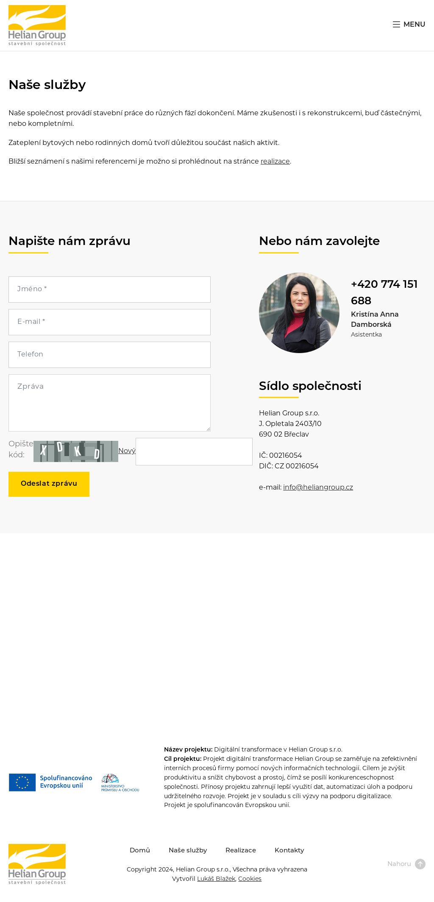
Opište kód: (20, 449)
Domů (140, 851)
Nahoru (406, 864)
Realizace (240, 851)
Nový (127, 451)
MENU (408, 24)
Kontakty (289, 851)
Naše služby (188, 851)
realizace (275, 162)
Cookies (250, 879)
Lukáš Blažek (216, 879)
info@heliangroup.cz (318, 487)
